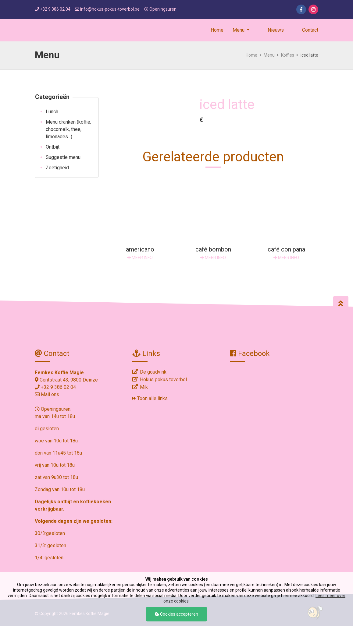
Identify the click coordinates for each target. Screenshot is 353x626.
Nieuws (276, 30)
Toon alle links (150, 398)
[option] (149, 100)
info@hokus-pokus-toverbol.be (110, 9)
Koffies (287, 55)
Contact (310, 30)
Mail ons (50, 394)
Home (217, 30)
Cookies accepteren (176, 614)
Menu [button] (239, 30)
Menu (269, 55)
